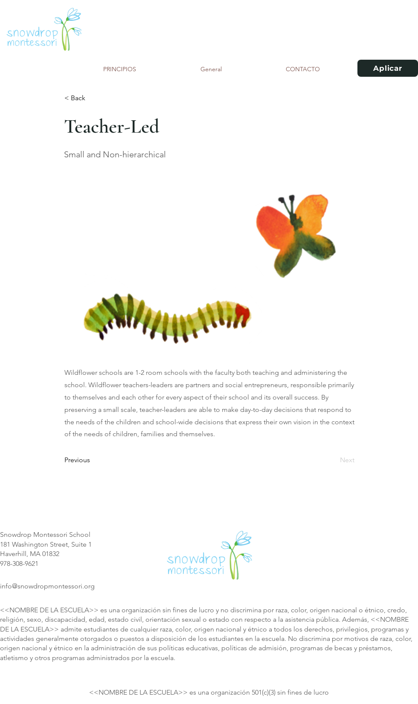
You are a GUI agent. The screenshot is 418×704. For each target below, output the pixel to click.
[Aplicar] (387, 68)
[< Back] (92, 98)
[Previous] (92, 460)
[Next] (333, 460)
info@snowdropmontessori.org (47, 586)
